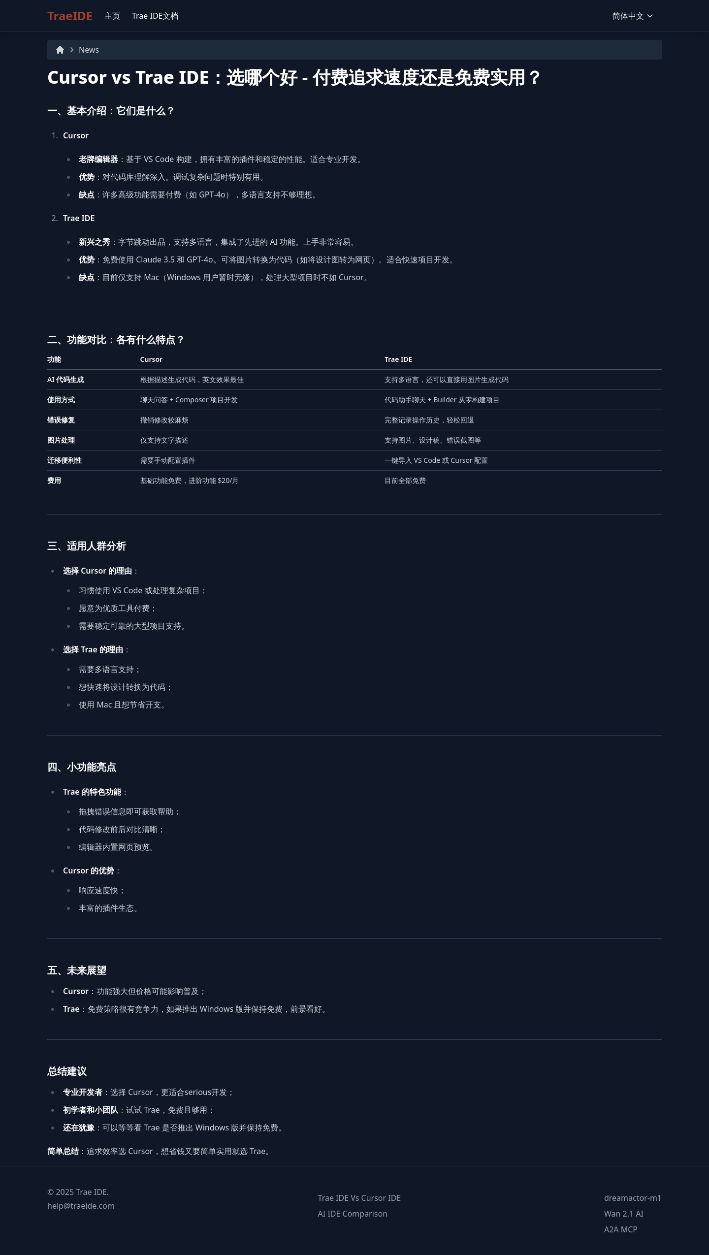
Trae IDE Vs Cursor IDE (359, 1197)
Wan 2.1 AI (624, 1213)
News (89, 49)
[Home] (60, 50)
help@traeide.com (81, 1205)
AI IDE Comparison (353, 1213)
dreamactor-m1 (633, 1197)
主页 (112, 15)
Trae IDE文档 (155, 15)
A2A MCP (621, 1229)
